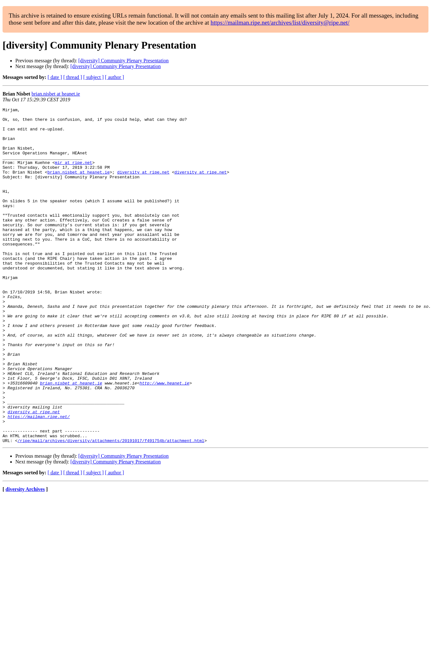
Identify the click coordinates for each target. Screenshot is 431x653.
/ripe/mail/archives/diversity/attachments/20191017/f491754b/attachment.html (111, 507)
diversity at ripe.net (143, 185)
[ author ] (114, 77)
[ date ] (55, 77)
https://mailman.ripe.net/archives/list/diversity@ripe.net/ (280, 22)
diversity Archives (25, 556)
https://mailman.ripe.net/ (39, 479)
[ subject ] (93, 77)
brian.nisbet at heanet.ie (56, 94)
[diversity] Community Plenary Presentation (123, 60)
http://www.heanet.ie (164, 438)
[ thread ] (72, 77)
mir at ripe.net (73, 174)
